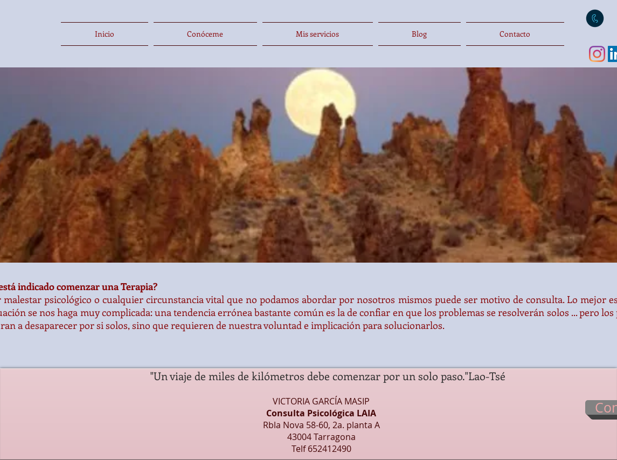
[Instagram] (597, 54)
